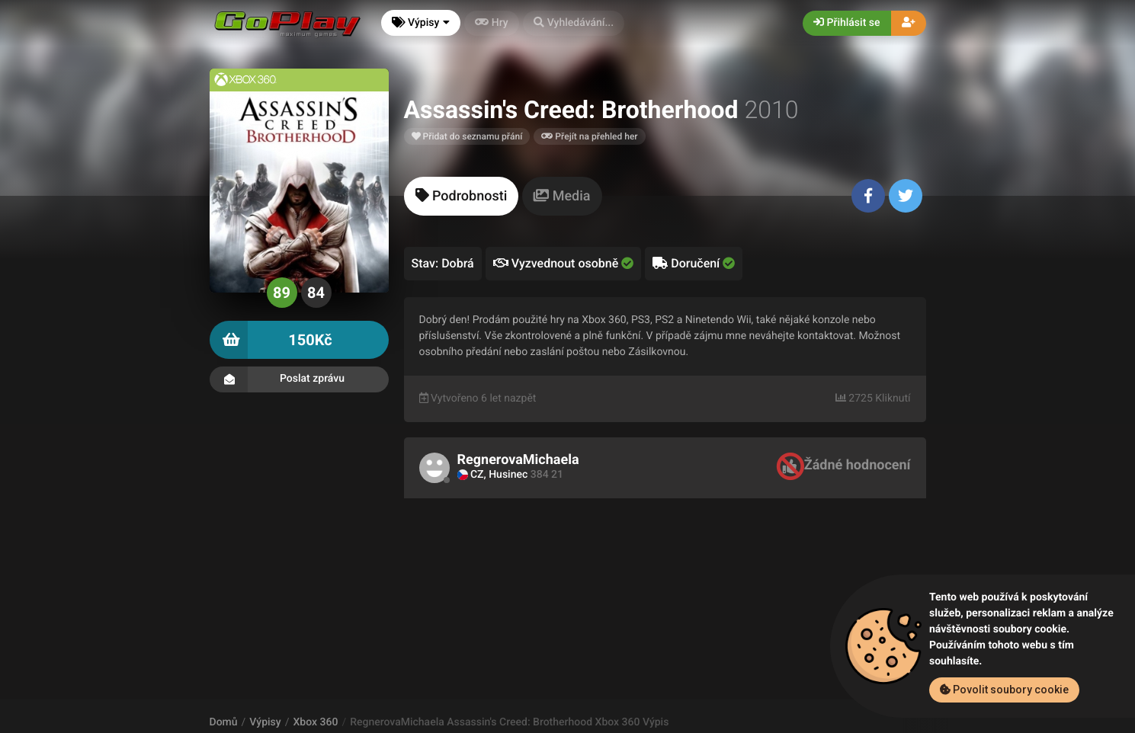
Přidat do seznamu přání (467, 136)
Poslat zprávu (299, 379)
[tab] (461, 196)
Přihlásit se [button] (846, 23)
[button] (574, 23)
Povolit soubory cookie (1004, 689)
